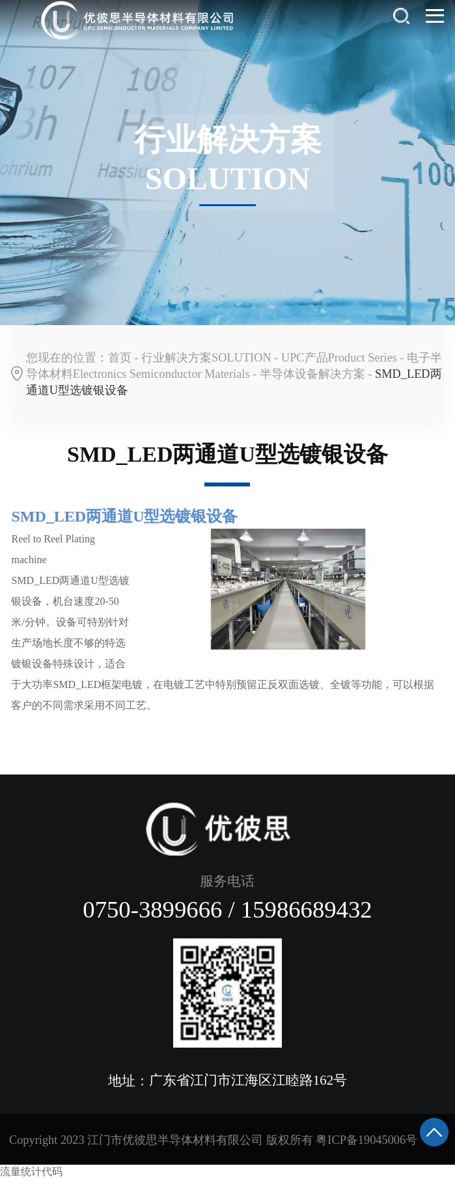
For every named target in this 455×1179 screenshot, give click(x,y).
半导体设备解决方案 (312, 373)
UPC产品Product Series (339, 357)
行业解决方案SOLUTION (206, 357)
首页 (119, 357)
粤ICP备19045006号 (366, 1139)
